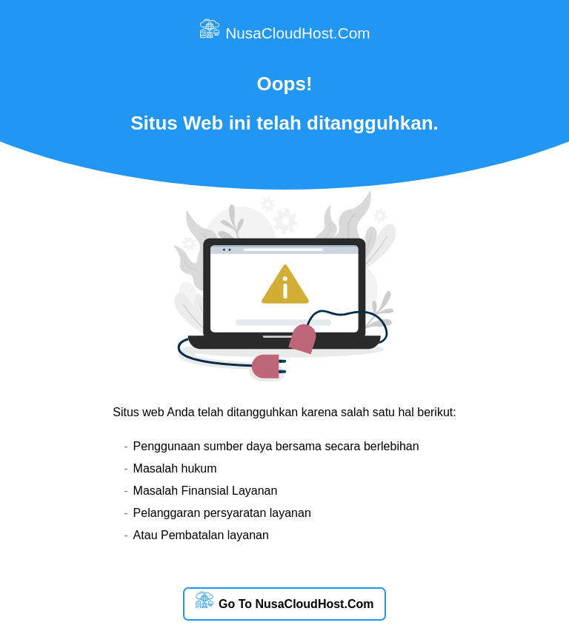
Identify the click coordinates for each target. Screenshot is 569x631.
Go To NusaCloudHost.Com (285, 601)
